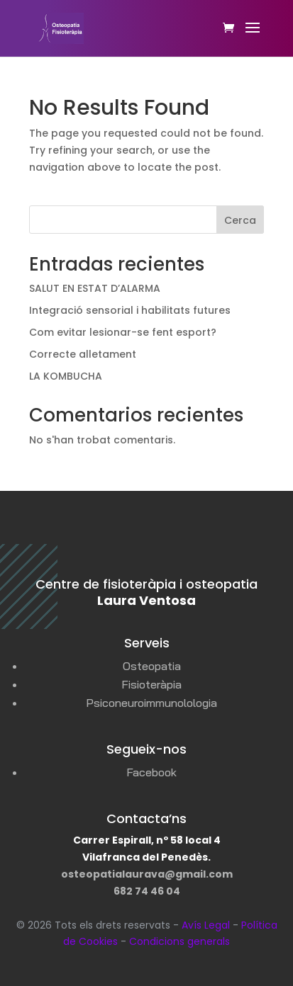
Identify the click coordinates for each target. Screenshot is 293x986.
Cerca (240, 220)
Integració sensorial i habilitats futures (130, 310)
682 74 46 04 (147, 891)
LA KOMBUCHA (65, 376)
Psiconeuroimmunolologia (151, 703)
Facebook (151, 772)
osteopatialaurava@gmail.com (147, 874)
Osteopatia (152, 666)
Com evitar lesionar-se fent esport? (122, 332)
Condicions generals (179, 941)
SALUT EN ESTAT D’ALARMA (94, 288)
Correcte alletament (82, 354)
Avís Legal (206, 925)
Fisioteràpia (151, 684)
